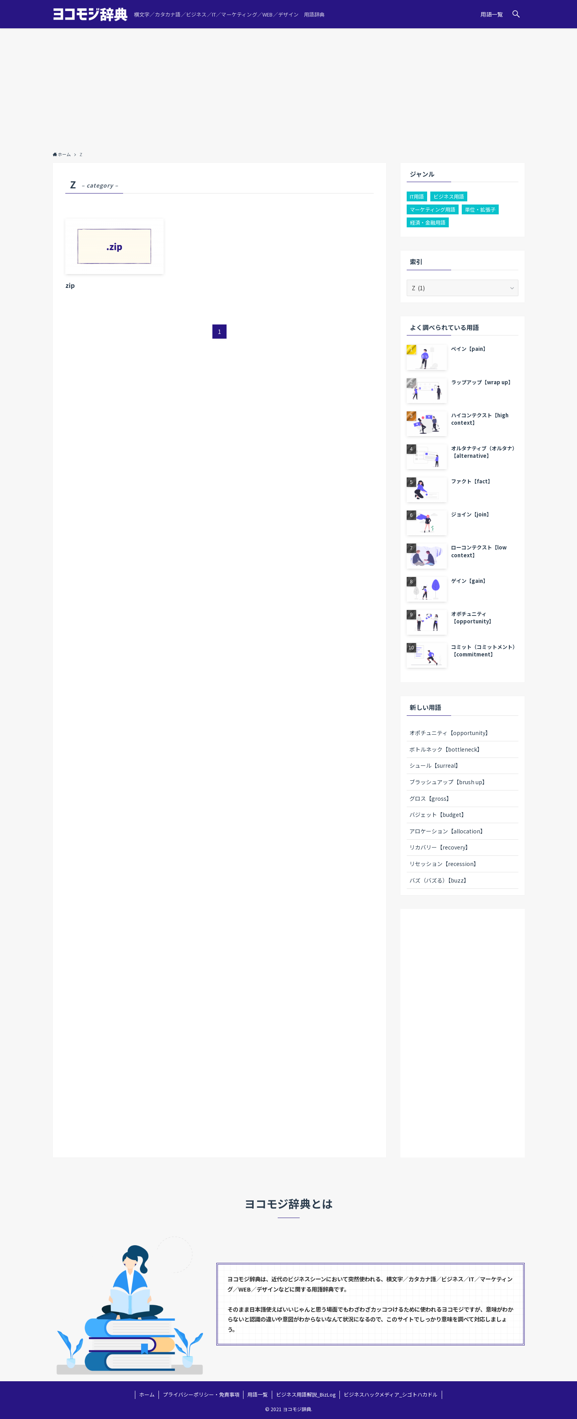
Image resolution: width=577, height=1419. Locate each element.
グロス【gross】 (430, 798)
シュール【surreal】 (435, 765)
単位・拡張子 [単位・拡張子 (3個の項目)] (480, 209)
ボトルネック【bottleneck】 (446, 749)
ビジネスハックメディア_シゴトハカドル (391, 1394)
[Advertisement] (289, 87)
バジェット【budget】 (438, 814)
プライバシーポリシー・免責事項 (201, 1394)
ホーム (147, 1394)
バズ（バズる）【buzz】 (439, 880)
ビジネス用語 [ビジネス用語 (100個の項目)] (448, 196)
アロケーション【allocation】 (447, 831)
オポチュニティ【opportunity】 (450, 733)
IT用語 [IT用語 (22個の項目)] (417, 196)
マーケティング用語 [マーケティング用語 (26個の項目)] (432, 209)
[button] (516, 14)
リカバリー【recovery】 (440, 847)
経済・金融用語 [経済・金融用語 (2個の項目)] (428, 222)
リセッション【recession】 (444, 864)
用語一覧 (257, 1394)
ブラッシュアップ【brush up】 (448, 782)
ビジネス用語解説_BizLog (306, 1394)
